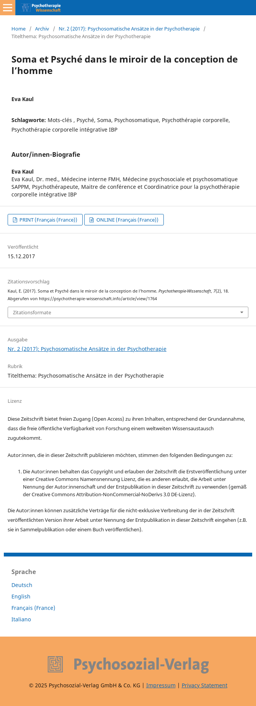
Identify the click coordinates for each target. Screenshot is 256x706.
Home (18, 28)
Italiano (21, 619)
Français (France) (33, 607)
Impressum (161, 685)
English (20, 596)
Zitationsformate (32, 312)
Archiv (42, 28)
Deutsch (21, 585)
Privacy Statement (204, 685)
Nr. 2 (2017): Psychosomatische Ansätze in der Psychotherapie (129, 28)
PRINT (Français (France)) (47, 219)
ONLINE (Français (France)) (126, 219)
